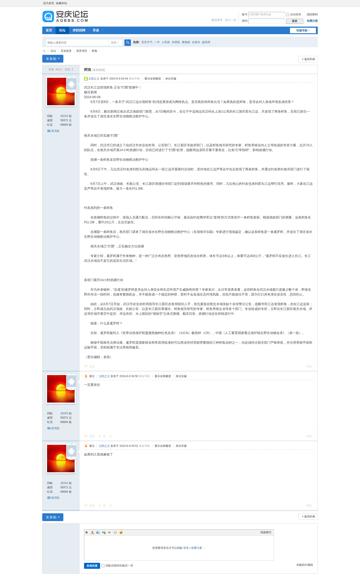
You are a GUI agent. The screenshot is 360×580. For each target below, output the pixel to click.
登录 (186, 548)
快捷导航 (301, 30)
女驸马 (196, 42)
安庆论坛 (44, 51)
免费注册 (312, 20)
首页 (49, 30)
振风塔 (206, 42)
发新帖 (51, 59)
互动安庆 (66, 50)
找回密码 (312, 14)
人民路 (166, 42)
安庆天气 (146, 42)
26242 (64, 116)
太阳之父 (93, 78)
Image (98, 532)
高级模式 (265, 532)
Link (103, 532)
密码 (245, 20)
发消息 (55, 131)
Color (92, 532)
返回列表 (309, 59)
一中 (157, 42)
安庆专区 (81, 50)
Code (115, 532)
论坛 (62, 30)
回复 (92, 366)
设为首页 (48, 3)
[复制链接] (98, 70)
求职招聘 (79, 30)
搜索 (113, 42)
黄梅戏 (186, 42)
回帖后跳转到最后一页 (117, 565)
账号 (245, 14)
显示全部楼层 (152, 78)
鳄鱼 (94, 50)
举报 (309, 366)
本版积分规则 (304, 564)
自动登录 (293, 14)
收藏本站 (61, 3)
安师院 (176, 42)
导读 (96, 30)
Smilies (121, 532)
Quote (109, 532)
